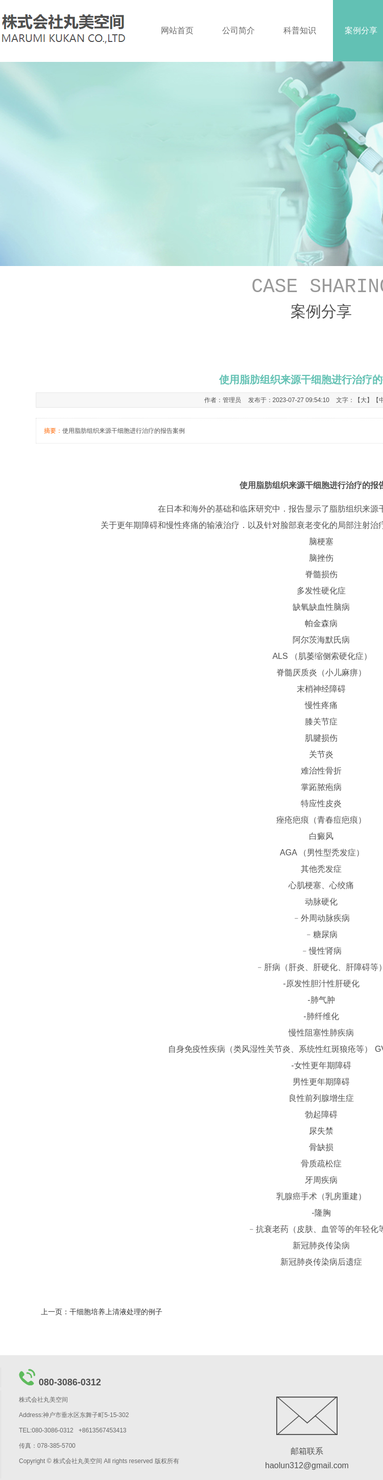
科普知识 (299, 30)
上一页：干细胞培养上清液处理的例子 (101, 1312)
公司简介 (238, 30)
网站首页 (177, 30)
